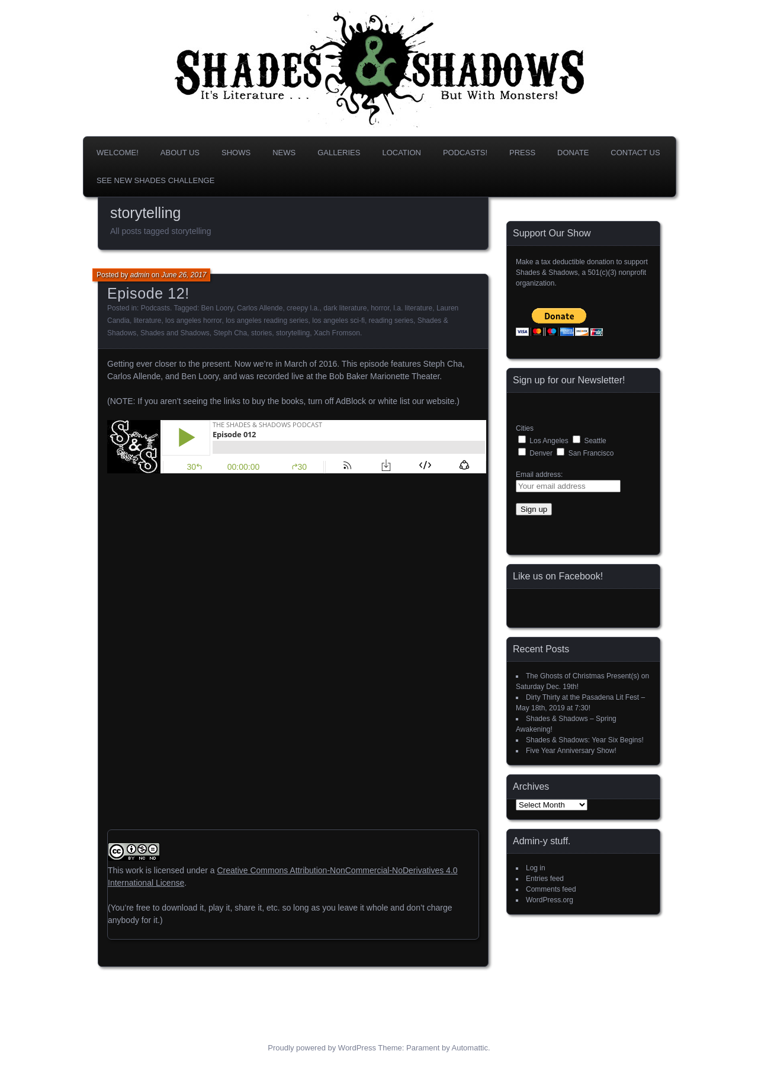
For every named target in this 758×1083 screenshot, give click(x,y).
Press (522, 152)
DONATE (573, 152)
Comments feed (551, 889)
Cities (525, 428)
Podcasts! (465, 152)
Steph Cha (230, 333)
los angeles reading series (267, 320)
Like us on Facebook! (558, 576)
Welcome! (118, 152)
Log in (535, 868)
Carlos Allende (259, 308)
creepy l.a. (303, 308)
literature (148, 320)
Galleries (338, 152)
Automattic (470, 1047)
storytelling (293, 333)
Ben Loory (217, 308)
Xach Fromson (337, 333)
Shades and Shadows (175, 333)
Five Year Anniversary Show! (571, 750)
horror (380, 308)
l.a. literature (412, 308)
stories (261, 333)
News (284, 152)
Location (401, 152)
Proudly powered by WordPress (322, 1047)
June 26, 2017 (183, 275)
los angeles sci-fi (338, 320)
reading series (391, 320)
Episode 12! (148, 293)
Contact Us (635, 152)
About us (180, 152)
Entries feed (545, 878)
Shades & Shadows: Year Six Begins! (585, 740)
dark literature (345, 308)
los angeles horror (193, 320)
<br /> (142, 560)
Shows (235, 152)
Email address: (539, 474)
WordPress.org (549, 900)
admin (140, 275)
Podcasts (155, 308)
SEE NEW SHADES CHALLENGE (155, 180)
